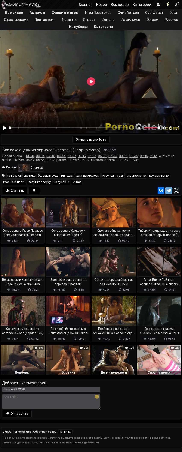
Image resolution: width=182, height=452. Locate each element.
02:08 (19, 160)
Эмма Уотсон (128, 13)
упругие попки (136, 175)
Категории (142, 4)
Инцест (89, 20)
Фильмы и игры (65, 13)
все (76, 182)
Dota (173, 13)
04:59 (30, 160)
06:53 (40, 160)
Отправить (17, 414)
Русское (171, 20)
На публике (78, 27)
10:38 (134, 160)
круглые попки (159, 175)
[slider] (68, 128)
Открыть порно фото (91, 139)
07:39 (124, 160)
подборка (14, 175)
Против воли (45, 20)
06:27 (92, 156)
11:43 (153, 156)
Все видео (120, 4)
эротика (29, 175)
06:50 (102, 156)
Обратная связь (44, 431)
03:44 (61, 156)
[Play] (5, 128)
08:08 (123, 156)
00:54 (40, 156)
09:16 (144, 156)
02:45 (50, 156)
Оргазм (152, 20)
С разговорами (16, 20)
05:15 (82, 156)
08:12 (51, 160)
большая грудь (48, 175)
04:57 (72, 156)
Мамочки (69, 20)
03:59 (74, 160)
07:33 (112, 156)
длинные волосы (87, 175)
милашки (67, 175)
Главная (85, 4)
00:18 (30, 156)
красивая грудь (113, 175)
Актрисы (37, 13)
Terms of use (22, 431)
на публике (61, 182)
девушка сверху (39, 182)
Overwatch (154, 13)
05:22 (85, 160)
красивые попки (14, 182)
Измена (108, 20)
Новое (101, 4)
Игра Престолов (98, 13)
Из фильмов (130, 20)
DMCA (7, 431)
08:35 (133, 156)
